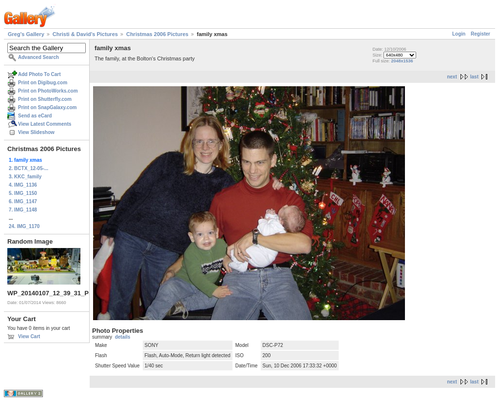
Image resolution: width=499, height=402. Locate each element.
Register (480, 34)
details (123, 337)
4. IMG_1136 (23, 185)
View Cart (29, 336)
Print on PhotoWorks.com (48, 91)
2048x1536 (402, 60)
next (452, 76)
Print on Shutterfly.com (45, 99)
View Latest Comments (44, 124)
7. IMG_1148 (23, 209)
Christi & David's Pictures (85, 34)
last (474, 76)
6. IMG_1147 (23, 201)
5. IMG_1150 (23, 193)
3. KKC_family (25, 176)
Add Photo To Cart (39, 74)
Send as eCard (35, 115)
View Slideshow (36, 132)
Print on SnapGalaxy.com (47, 107)
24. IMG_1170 (24, 226)
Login (458, 34)
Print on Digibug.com (42, 82)
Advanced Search (38, 57)
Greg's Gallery (26, 34)
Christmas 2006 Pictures (157, 34)
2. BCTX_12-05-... (28, 168)
